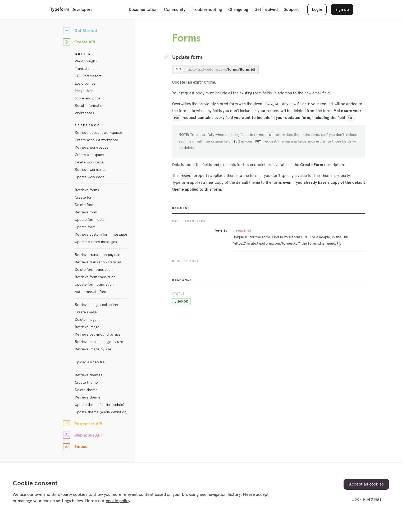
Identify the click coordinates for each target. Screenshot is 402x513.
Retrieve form (86, 212)
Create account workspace (96, 140)
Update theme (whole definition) (101, 412)
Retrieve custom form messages (101, 234)
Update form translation (94, 284)
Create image (86, 312)
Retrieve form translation (95, 277)
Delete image (86, 320)
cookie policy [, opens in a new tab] (118, 501)
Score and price (87, 98)
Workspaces (84, 113)
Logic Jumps (85, 83)
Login (317, 9)
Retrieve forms (87, 190)
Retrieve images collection (96, 305)
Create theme (86, 382)
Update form (85, 227)
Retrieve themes (88, 375)
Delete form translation (94, 270)
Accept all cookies (366, 484)
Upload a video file (90, 362)
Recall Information (89, 106)
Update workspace (90, 177)
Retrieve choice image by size (99, 342)
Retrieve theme (87, 397)
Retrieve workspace (91, 170)
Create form (85, 197)
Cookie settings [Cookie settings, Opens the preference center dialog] (366, 499)
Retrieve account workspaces (98, 133)
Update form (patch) (91, 220)
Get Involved (266, 9)
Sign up (342, 9)
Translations (84, 69)
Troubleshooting (207, 9)
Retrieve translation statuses (98, 262)
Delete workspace (89, 162)
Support (291, 9)
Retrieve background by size (98, 334)
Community (174, 9)
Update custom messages (96, 242)
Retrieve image (87, 327)
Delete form (84, 205)
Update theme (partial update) (99, 405)
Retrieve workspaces (91, 147)
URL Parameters (88, 76)
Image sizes (84, 91)
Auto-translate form (91, 292)
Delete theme (86, 390)
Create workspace (89, 155)
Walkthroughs (86, 61)
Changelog (238, 9)
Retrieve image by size (93, 349)
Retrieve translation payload (97, 255)
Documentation (143, 9)
